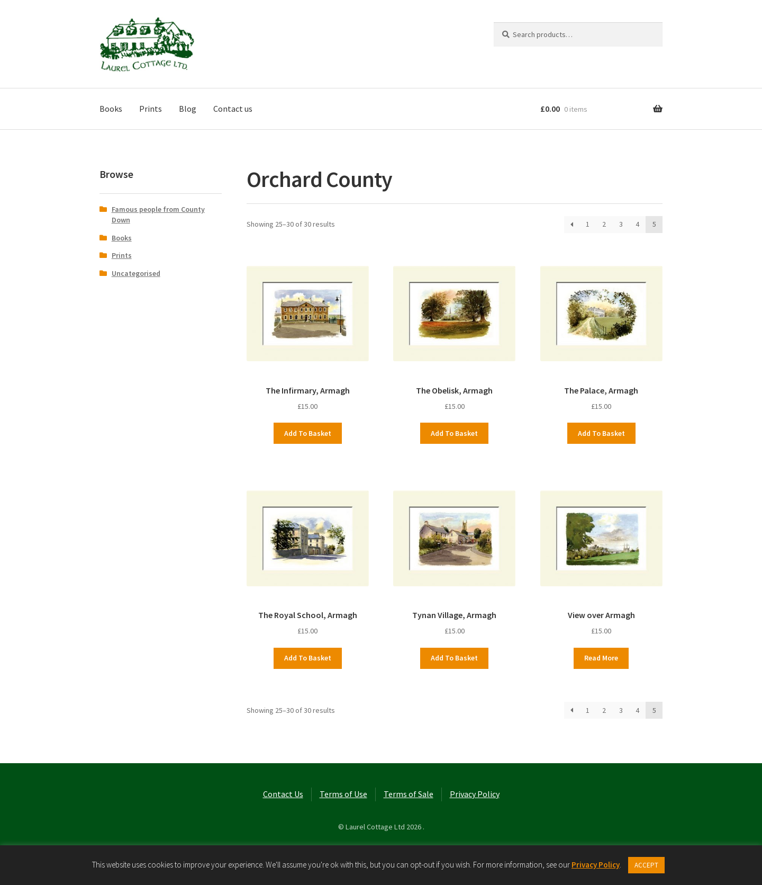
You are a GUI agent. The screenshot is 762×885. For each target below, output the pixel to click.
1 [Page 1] (587, 224)
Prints (150, 108)
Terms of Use (343, 794)
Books (110, 108)
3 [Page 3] (621, 224)
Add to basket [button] (307, 433)
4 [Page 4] (637, 224)
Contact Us (283, 794)
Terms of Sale (408, 794)
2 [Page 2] (604, 224)
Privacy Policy (475, 794)
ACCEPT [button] (646, 865)
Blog (187, 108)
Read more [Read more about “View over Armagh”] (601, 658)
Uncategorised (136, 273)
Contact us (232, 108)
